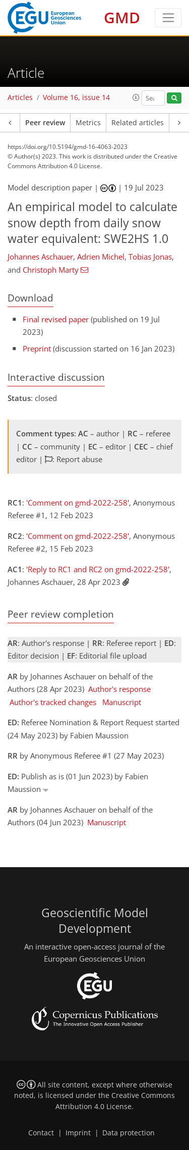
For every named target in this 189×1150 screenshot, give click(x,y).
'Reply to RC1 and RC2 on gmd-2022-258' (97, 569)
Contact (41, 1132)
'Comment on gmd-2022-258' (77, 502)
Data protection (128, 1132)
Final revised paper (56, 319)
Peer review (45, 122)
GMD (122, 17)
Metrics (88, 122)
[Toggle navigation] (168, 17)
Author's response (119, 689)
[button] (136, 97)
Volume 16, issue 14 (76, 97)
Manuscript (121, 702)
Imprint (78, 1132)
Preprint (37, 348)
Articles (20, 97)
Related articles (137, 122)
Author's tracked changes (53, 702)
